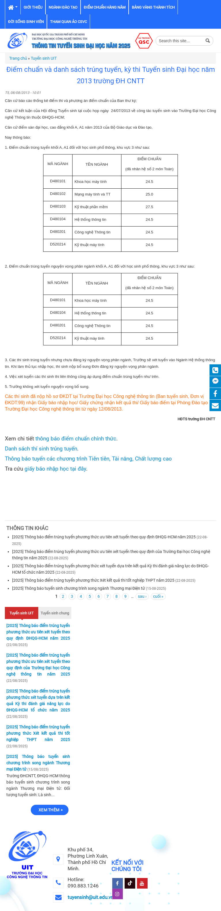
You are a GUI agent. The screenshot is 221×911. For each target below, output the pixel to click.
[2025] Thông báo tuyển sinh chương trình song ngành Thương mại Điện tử (78, 588)
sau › (142, 596)
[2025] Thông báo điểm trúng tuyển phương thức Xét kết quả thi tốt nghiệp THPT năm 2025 (93, 580)
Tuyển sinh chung (55, 613)
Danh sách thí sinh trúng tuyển (41, 449)
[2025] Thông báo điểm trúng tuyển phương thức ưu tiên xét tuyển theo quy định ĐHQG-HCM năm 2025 (104, 537)
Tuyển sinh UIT (44, 58)
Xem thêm (49, 810)
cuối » (158, 596)
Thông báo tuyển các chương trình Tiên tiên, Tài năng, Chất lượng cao (88, 459)
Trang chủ (18, 58)
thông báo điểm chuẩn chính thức (75, 439)
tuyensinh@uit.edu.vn (90, 897)
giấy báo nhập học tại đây (55, 469)
